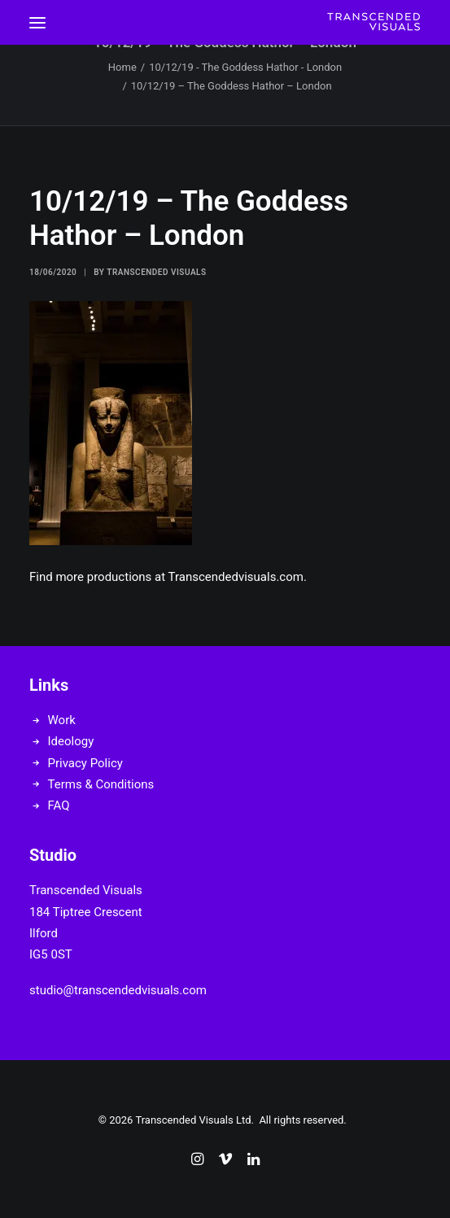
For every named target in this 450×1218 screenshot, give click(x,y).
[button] (37, 22)
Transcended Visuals (156, 272)
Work (62, 720)
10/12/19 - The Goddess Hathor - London (245, 67)
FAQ (59, 805)
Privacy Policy (85, 763)
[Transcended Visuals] (373, 22)
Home (122, 67)
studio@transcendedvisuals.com (118, 990)
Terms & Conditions (101, 784)
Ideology (71, 741)
